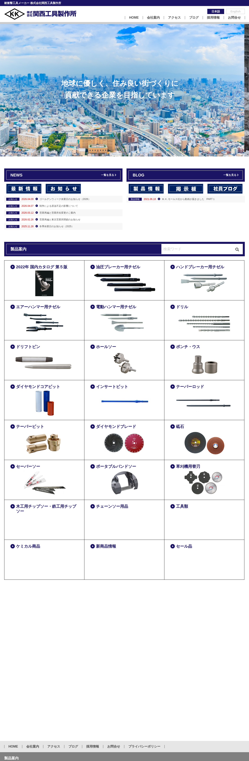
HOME (134, 17)
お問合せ (234, 17)
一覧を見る (107, 174)
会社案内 (153, 17)
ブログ (194, 17)
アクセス (174, 17)
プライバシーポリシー (144, 746)
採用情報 (213, 17)
